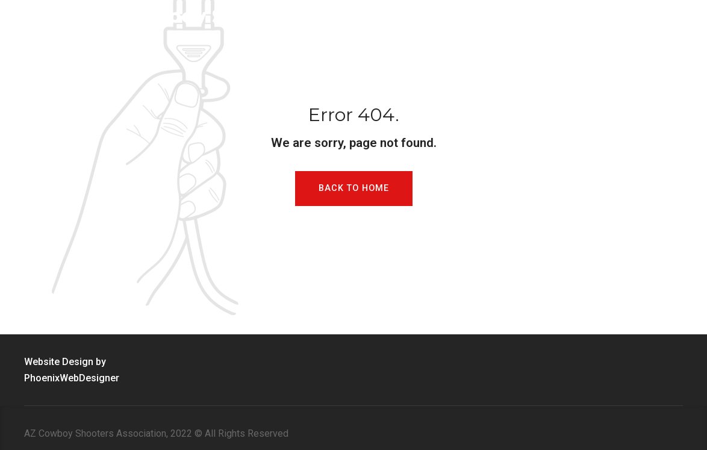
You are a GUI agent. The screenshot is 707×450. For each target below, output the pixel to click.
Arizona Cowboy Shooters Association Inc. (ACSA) (294, 16)
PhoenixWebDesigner (71, 378)
